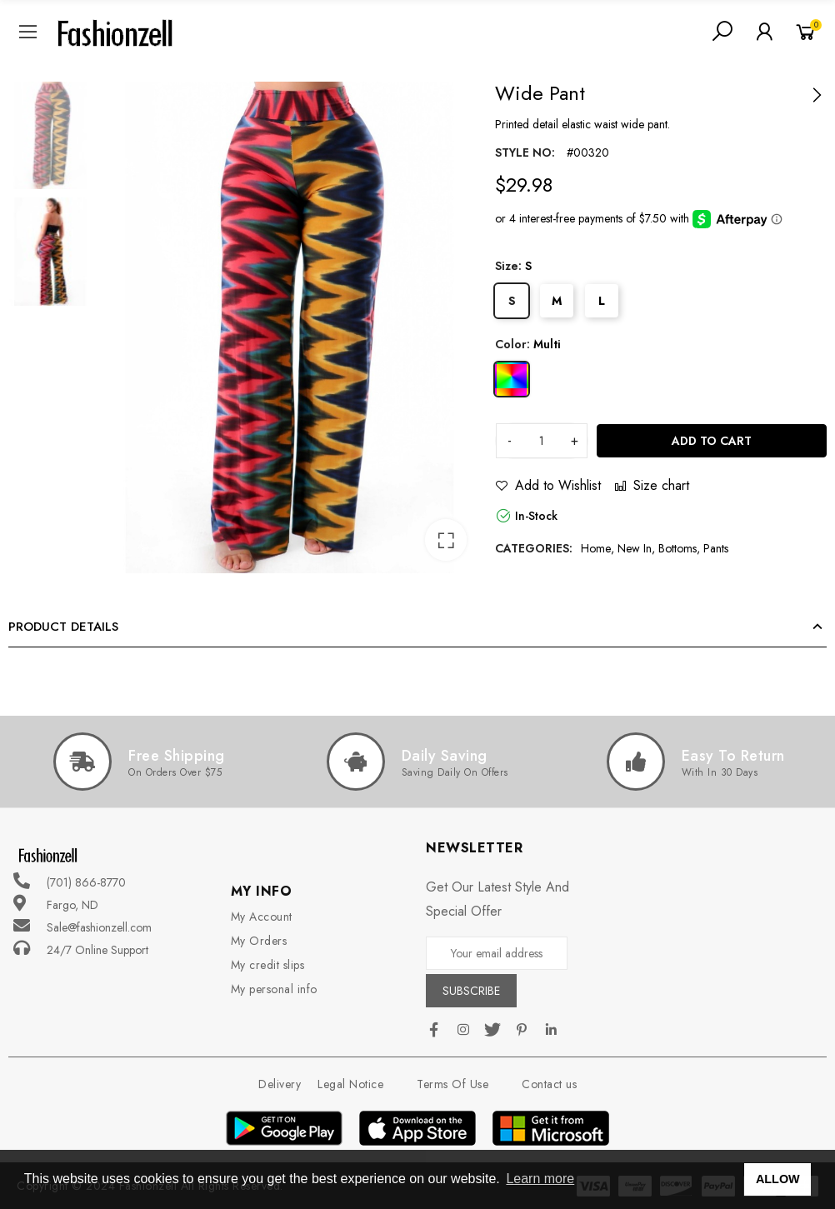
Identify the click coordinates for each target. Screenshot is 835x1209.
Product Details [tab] (63, 626)
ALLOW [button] (778, 1179)
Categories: (533, 548)
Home (596, 548)
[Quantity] (541, 440)
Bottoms (677, 548)
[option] (289, 327)
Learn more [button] (540, 1179)
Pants (715, 548)
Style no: (525, 152)
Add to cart (712, 440)
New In (635, 548)
